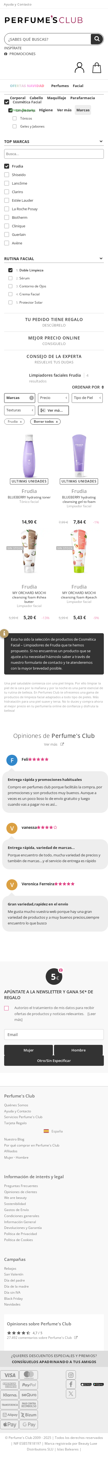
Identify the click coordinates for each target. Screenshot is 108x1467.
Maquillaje (56, 97)
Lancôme (15, 183)
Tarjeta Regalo (15, 1123)
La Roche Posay (21, 208)
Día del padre (14, 1280)
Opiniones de (54, 736)
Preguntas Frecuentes (21, 1185)
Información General (20, 1222)
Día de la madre (16, 1286)
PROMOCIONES (19, 53)
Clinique (14, 225)
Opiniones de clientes (20, 1192)
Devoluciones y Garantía (23, 1227)
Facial (78, 85)
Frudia (13, 166)
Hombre (78, 1050)
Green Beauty (22, 109)
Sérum (19, 278)
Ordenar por (88, 387)
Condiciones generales (21, 1215)
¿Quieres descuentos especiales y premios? (54, 1358)
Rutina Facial (53, 258)
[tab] (54, 141)
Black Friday (13, 1298)
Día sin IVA (12, 1292)
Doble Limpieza (25, 270)
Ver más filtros (54, 410)
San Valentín (13, 1274)
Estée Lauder (18, 200)
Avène (13, 243)
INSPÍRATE (13, 47)
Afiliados (10, 1151)
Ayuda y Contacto (18, 4)
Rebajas (10, 1268)
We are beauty (15, 1197)
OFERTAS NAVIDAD (27, 85)
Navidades (12, 1304)
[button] (54, 1131)
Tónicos (22, 118)
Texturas (19, 410)
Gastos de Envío (16, 1209)
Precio (53, 397)
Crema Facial (24, 294)
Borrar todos (44, 421)
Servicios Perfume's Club (23, 1117)
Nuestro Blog (14, 1139)
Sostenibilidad (15, 1203)
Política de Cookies (18, 1239)
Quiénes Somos (16, 1105)
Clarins (13, 191)
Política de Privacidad (20, 1233)
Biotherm (15, 217)
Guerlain (15, 234)
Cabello (36, 97)
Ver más (64, 109)
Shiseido (15, 174)
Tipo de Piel (87, 397)
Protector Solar (25, 302)
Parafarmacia (82, 97)
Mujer (29, 1050)
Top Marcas (53, 141)
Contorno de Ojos (27, 286)
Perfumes (60, 85)
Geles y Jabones (28, 126)
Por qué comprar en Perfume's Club (31, 1145)
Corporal (17, 97)
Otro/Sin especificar (54, 1060)
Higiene (46, 109)
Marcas (82, 109)
